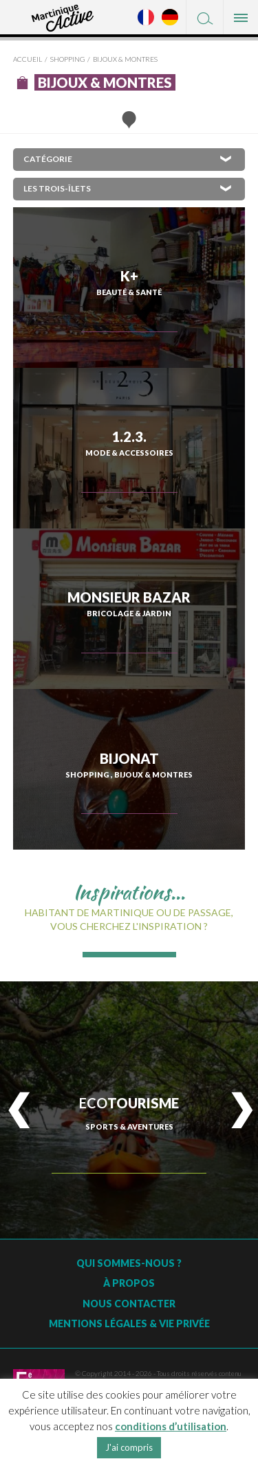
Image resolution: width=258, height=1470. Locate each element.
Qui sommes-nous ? (129, 1263)
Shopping (67, 59)
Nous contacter (129, 1303)
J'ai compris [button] (129, 1447)
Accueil (27, 59)
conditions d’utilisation (170, 1426)
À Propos (129, 1283)
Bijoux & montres (125, 59)
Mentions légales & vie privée (129, 1323)
